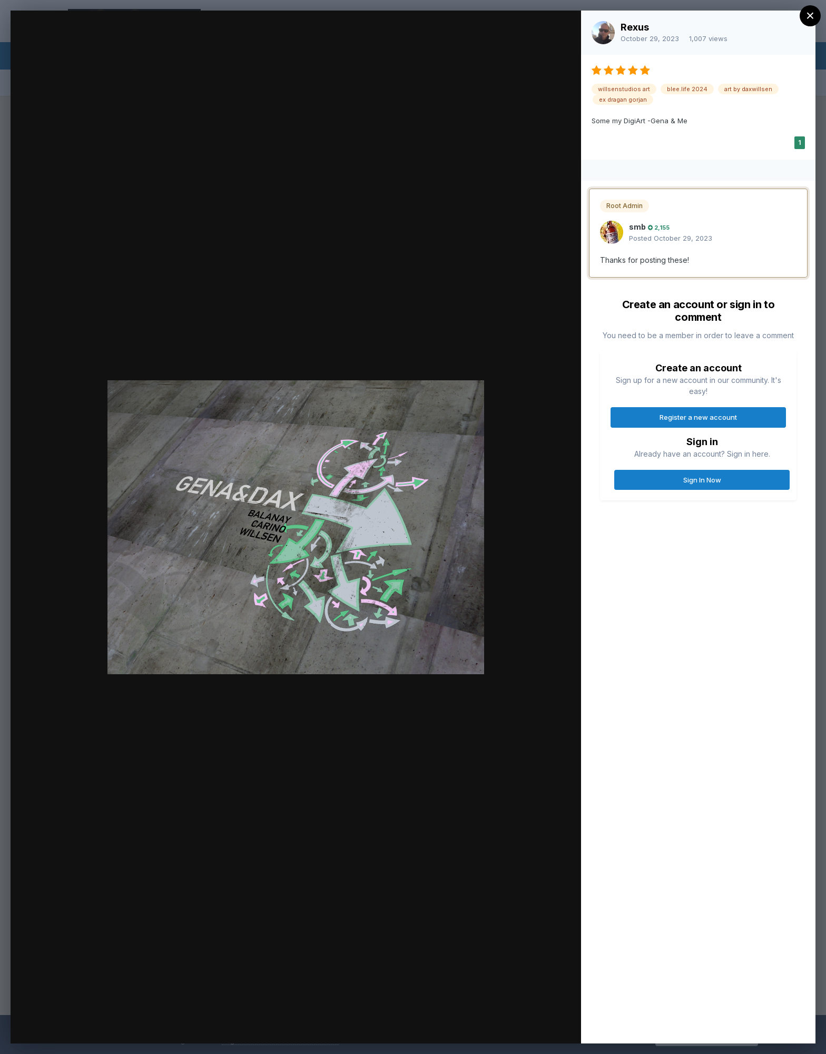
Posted (670, 238)
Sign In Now (702, 480)
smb (637, 226)
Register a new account (698, 417)
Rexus (635, 27)
